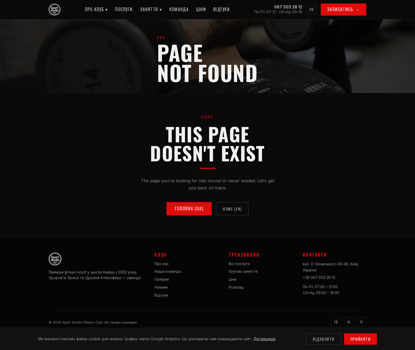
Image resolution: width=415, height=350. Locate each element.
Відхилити (324, 339)
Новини (161, 287)
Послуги (124, 9)
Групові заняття (243, 271)
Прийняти (360, 339)
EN (311, 9)
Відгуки (221, 9)
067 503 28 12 (288, 7)
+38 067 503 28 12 (319, 277)
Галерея (162, 279)
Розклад (236, 287)
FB (336, 322)
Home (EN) (232, 209)
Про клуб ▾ (96, 9)
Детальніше (264, 339)
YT (361, 322)
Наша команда (168, 271)
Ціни (201, 9)
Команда (179, 9)
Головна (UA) (189, 208)
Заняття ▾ (151, 9)
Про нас (162, 264)
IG (348, 322)
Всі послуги (239, 264)
